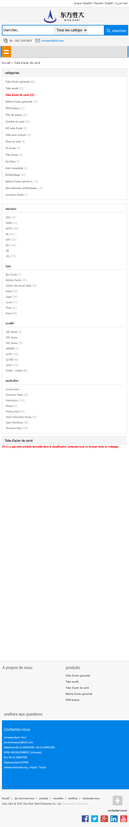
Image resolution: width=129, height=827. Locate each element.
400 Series (11, 342)
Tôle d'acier (14, 154)
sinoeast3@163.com (53, 40)
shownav (6, 51)
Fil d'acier (13, 148)
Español (87, 3)
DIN (8, 239)
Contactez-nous (91, 798)
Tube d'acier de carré (27, 62)
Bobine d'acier (13, 280)
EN (7, 245)
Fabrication (12, 400)
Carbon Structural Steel (18, 285)
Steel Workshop (14, 422)
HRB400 (10, 348)
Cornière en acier (18, 121)
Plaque (9, 405)
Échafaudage (15, 174)
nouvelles (58, 798)
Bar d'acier (11, 274)
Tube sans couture (18, 134)
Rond (9, 313)
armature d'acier (17, 194)
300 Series (11, 337)
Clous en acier (15, 141)
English (109, 3)
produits (43, 798)
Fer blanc (13, 161)
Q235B (9, 359)
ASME (9, 222)
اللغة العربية (121, 3)
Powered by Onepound (75, 803)
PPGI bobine (15, 108)
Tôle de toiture (16, 114)
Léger (9, 296)
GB (7, 250)
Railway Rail (12, 411)
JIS (7, 256)
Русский (98, 3)
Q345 (9, 365)
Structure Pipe (13, 428)
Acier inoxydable (16, 168)
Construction (12, 389)
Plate (8, 307)
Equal (9, 291)
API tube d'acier (16, 128)
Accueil (5, 798)
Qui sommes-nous (24, 798)
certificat (73, 798)
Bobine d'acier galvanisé (21, 101)
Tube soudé (14, 88)
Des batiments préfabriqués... (24, 188)
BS (7, 234)
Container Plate (14, 394)
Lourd (9, 302)
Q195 (9, 354)
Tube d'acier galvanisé (20, 81)
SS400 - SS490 (14, 370)
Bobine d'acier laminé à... (22, 181)
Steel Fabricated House (18, 416)
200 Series (11, 331)
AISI (8, 217)
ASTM (9, 228)
